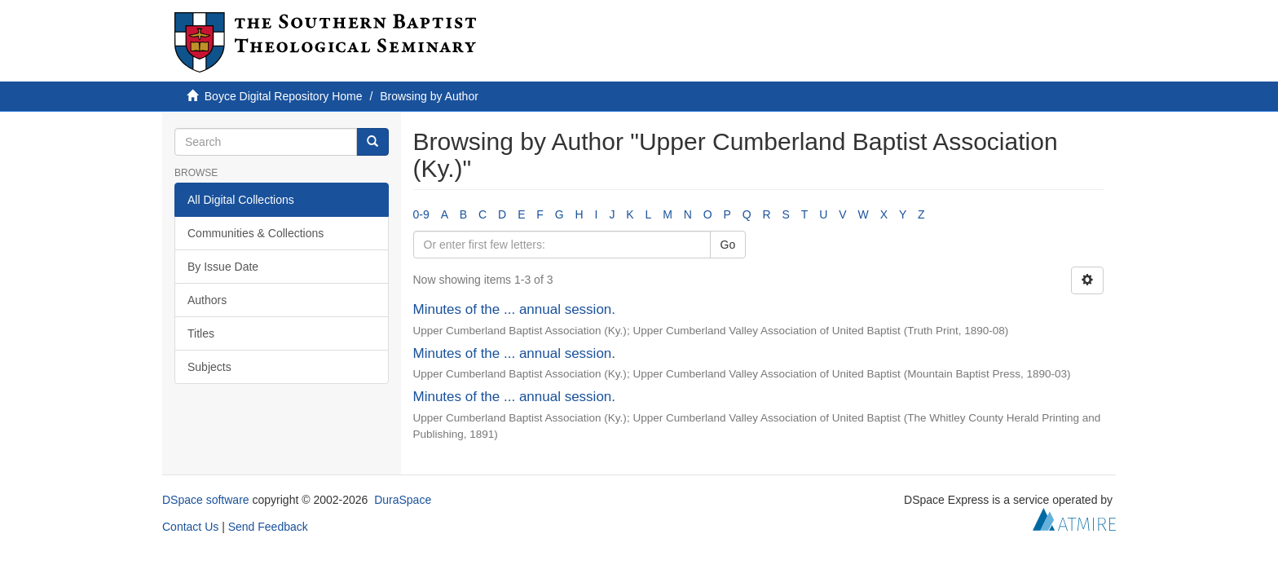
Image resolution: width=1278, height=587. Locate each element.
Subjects (209, 366)
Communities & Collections (255, 233)
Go (728, 244)
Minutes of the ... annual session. (514, 309)
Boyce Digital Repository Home (284, 96)
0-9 (421, 214)
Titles (200, 333)
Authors (207, 300)
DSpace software (205, 499)
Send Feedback (268, 526)
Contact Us (190, 526)
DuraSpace (402, 499)
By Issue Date (222, 266)
